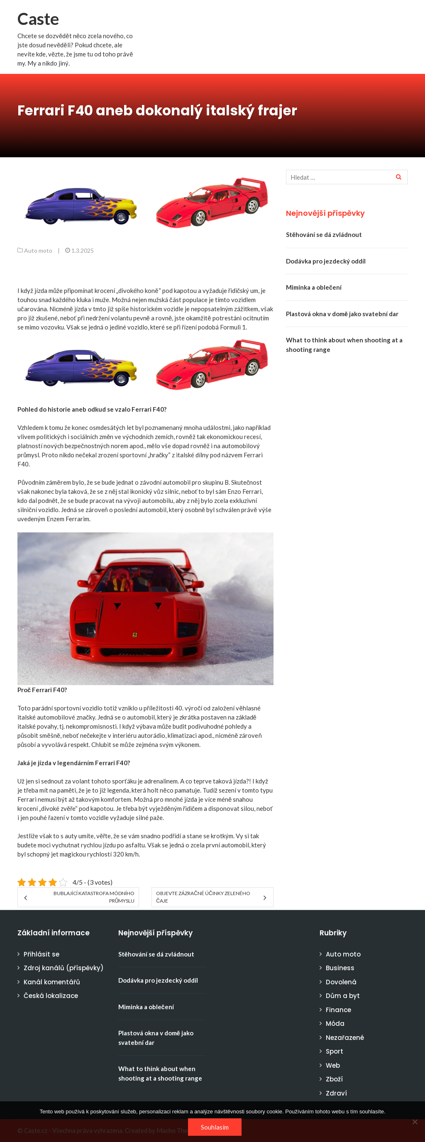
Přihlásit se (41, 954)
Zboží (334, 1079)
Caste (38, 19)
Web (333, 1065)
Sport (334, 1051)
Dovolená (341, 982)
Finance (338, 1009)
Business (340, 968)
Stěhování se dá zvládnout (324, 234)
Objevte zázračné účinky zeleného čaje (203, 897)
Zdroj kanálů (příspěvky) (64, 968)
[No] (414, 1122)
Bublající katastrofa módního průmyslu (94, 897)
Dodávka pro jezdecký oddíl (326, 261)
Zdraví (336, 1093)
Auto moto (38, 250)
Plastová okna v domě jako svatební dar (342, 313)
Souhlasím (215, 1127)
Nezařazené (345, 1037)
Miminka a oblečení (314, 287)
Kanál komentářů (52, 982)
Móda (335, 1023)
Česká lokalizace (51, 995)
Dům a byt (343, 995)
